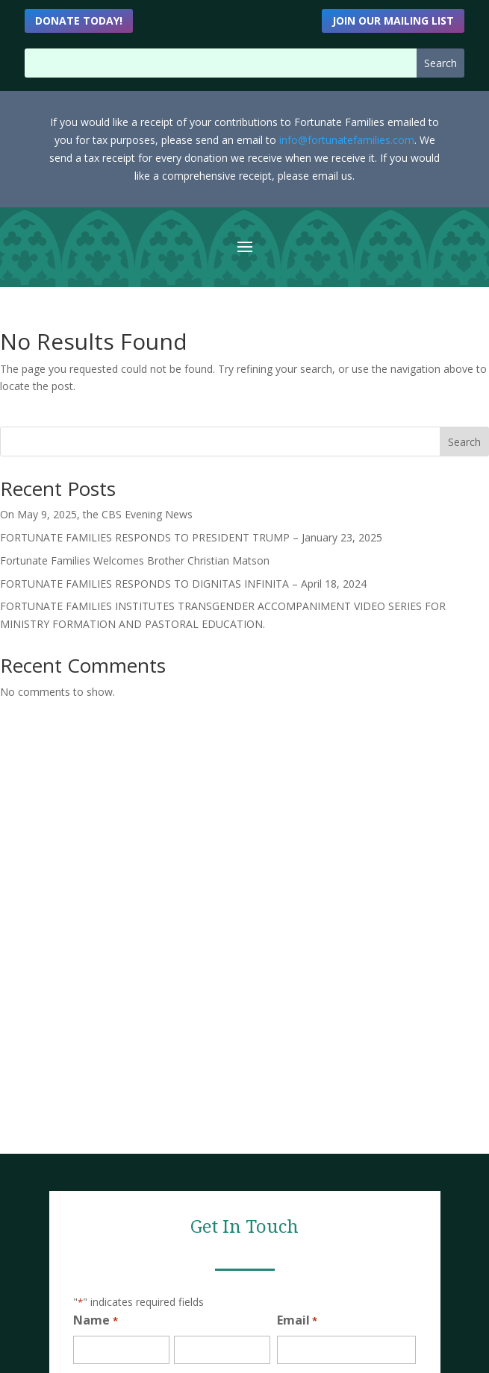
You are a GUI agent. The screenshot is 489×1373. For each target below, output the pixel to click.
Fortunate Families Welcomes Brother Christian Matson (135, 560)
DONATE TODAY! (78, 20)
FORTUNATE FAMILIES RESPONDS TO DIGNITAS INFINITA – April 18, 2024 (183, 583)
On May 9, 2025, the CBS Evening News (96, 514)
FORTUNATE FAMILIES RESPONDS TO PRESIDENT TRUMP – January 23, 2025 (191, 537)
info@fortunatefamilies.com (346, 140)
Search (464, 442)
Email (297, 1321)
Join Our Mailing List (393, 20)
